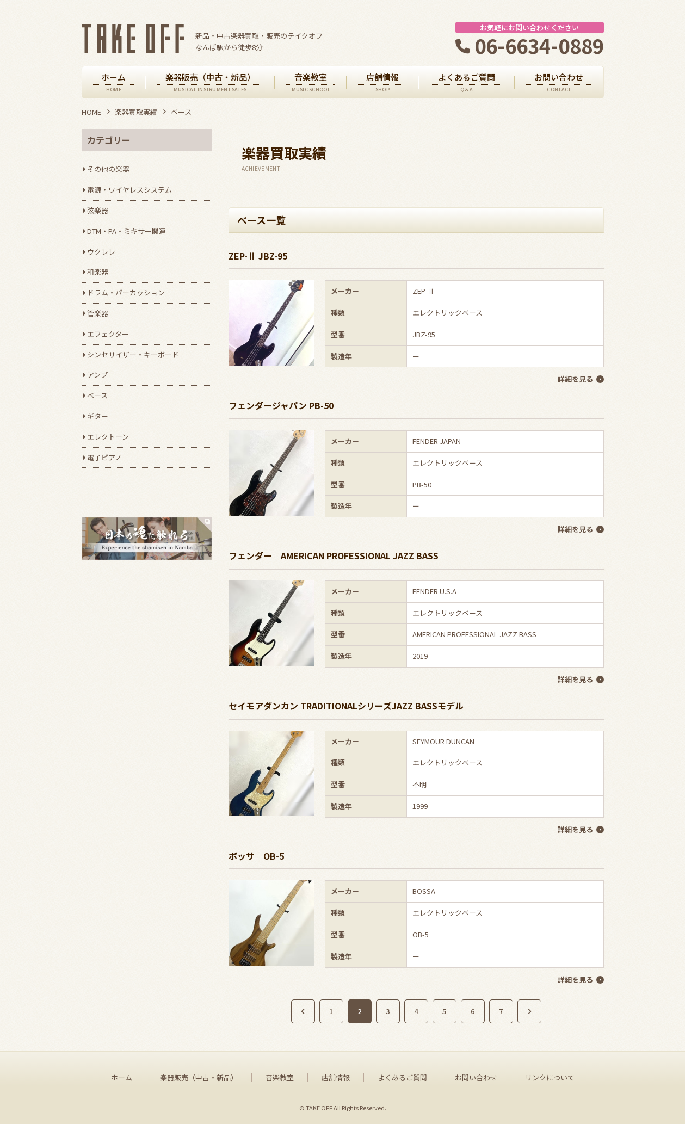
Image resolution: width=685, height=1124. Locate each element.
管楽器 (97, 313)
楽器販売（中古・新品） (199, 1077)
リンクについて (550, 1077)
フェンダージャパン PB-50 (281, 405)
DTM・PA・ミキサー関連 (126, 231)
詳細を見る (575, 378)
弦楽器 (97, 210)
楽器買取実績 (136, 112)
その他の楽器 (108, 169)
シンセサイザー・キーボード (133, 354)
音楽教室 (280, 1077)
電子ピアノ (104, 457)
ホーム (121, 1077)
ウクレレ (101, 251)
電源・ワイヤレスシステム (129, 189)
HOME (91, 112)
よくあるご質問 (402, 1077)
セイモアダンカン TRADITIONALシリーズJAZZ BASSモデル (346, 705)
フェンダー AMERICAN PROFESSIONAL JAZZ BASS (334, 555)
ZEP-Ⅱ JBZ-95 (258, 255)
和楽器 (97, 272)
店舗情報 (336, 1077)
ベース (97, 395)
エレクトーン (108, 436)
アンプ (97, 374)
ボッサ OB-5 (256, 855)
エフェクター (108, 334)
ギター (97, 416)
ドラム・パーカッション (126, 292)
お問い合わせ (476, 1077)
